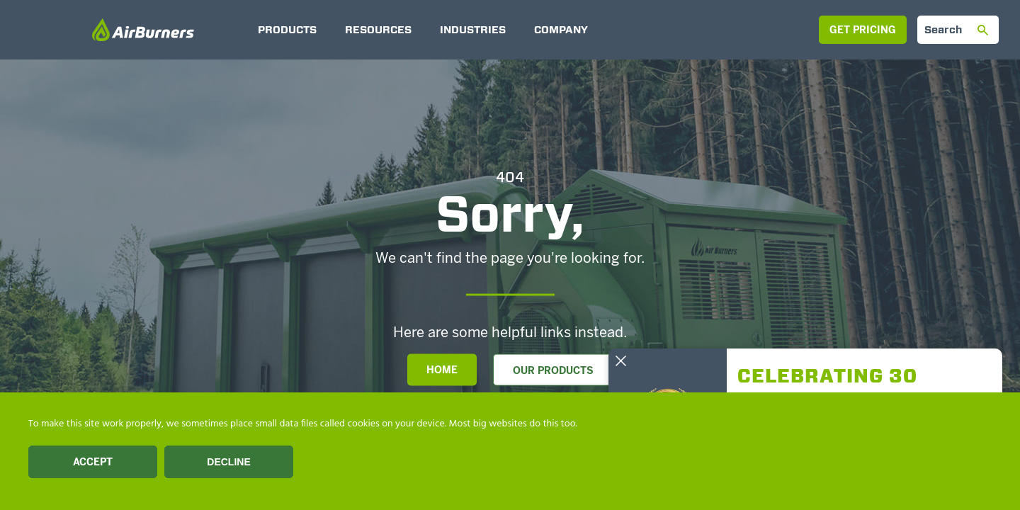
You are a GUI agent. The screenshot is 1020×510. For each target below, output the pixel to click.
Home (442, 370)
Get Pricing (862, 30)
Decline (228, 462)
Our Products (553, 371)
